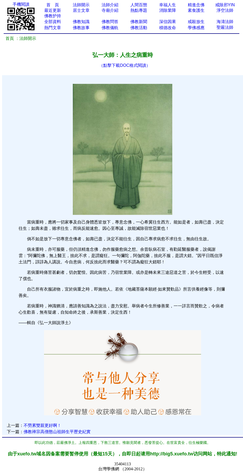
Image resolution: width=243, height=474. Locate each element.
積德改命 (167, 27)
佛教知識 (81, 21)
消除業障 (167, 10)
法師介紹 (110, 5)
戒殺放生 (196, 21)
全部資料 (52, 21)
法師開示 (81, 5)
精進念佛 (196, 5)
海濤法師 (225, 21)
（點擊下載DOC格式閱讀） (124, 65)
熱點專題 (138, 10)
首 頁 (52, 5)
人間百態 (138, 5)
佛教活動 (138, 27)
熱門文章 (52, 27)
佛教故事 (81, 27)
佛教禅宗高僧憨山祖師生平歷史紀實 (57, 431)
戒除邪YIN (225, 5)
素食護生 (196, 10)
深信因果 (167, 21)
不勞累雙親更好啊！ (42, 425)
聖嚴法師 (225, 27)
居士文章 (81, 10)
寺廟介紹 (110, 10)
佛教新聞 (138, 21)
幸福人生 (167, 5)
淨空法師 (225, 10)
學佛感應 (196, 27)
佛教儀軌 (110, 27)
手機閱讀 (21, 4)
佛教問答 (110, 21)
